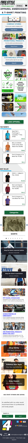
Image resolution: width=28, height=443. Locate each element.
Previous (1, 225)
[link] (14, 225)
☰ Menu (19, 6)
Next (27, 225)
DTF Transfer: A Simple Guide (11, 297)
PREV (7, 416)
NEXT (20, 416)
